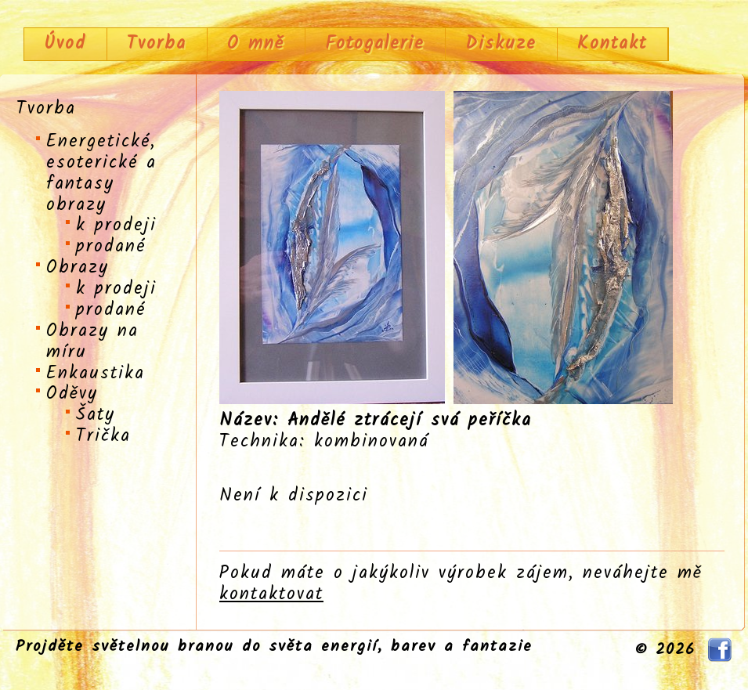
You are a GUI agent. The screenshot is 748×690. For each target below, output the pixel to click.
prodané (111, 247)
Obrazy (77, 268)
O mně (255, 44)
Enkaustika (95, 373)
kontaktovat (271, 594)
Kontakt (612, 44)
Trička (103, 436)
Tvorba (156, 44)
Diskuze (501, 44)
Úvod (65, 44)
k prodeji (116, 225)
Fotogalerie (375, 44)
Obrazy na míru (92, 342)
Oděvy (72, 394)
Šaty (95, 415)
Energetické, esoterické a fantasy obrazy (101, 173)
